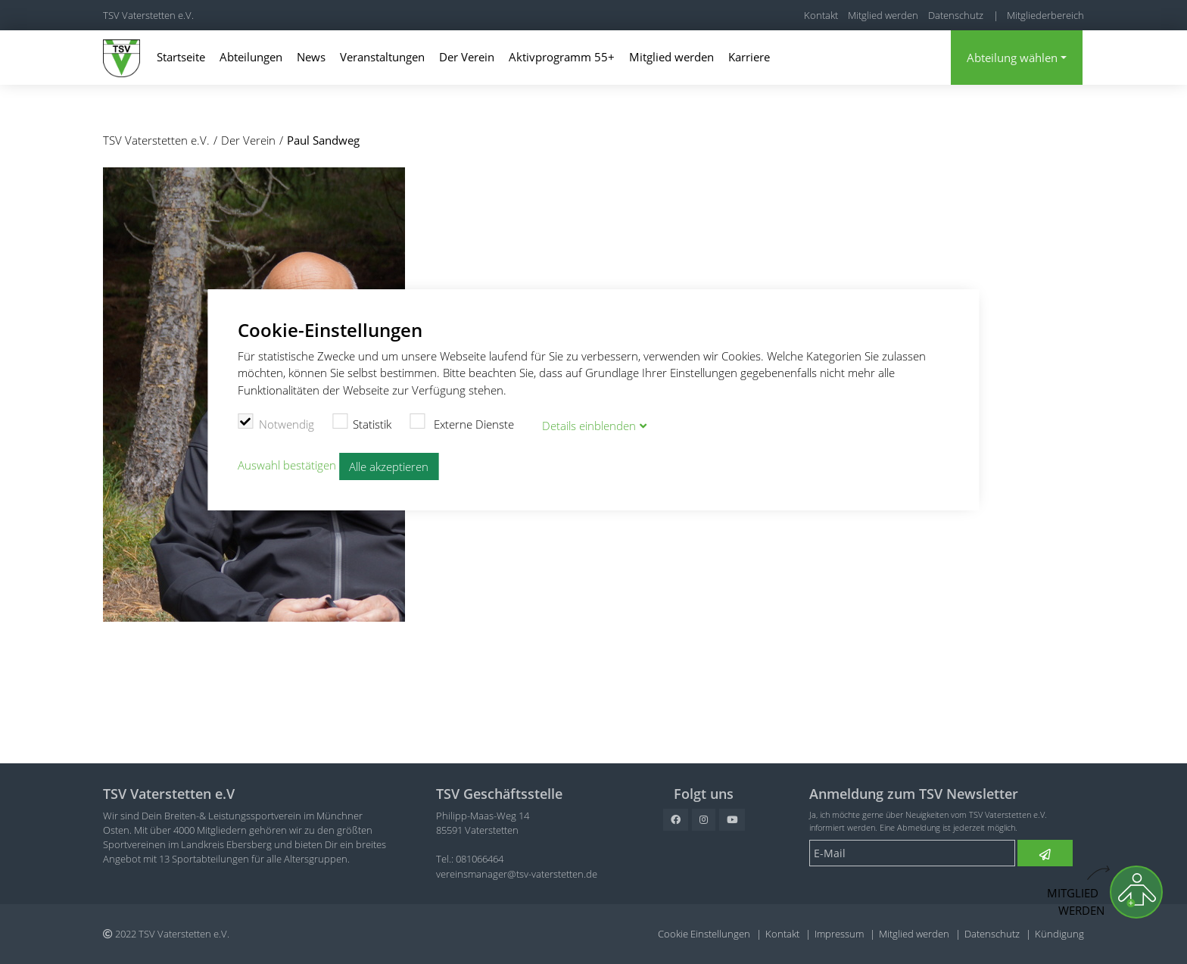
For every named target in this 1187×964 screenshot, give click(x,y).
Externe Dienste (462, 422)
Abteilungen (251, 56)
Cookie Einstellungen (704, 934)
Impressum (839, 934)
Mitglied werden (883, 15)
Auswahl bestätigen (287, 463)
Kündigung (1059, 934)
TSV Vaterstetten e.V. (148, 15)
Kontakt (821, 15)
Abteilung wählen (1012, 57)
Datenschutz (955, 15)
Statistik (362, 422)
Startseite (181, 56)
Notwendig (276, 422)
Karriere (749, 56)
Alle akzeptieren (388, 465)
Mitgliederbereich (1045, 15)
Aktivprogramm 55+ (562, 56)
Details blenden (589, 424)
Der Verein (466, 56)
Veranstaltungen (382, 56)
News (311, 56)
